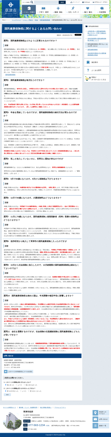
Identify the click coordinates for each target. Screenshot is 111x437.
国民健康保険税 (45, 20)
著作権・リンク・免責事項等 (28, 407)
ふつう (20, 385)
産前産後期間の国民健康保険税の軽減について (97, 39)
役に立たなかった (31, 385)
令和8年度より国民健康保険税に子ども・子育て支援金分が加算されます (97, 33)
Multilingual (85, 2)
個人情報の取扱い (46, 407)
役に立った (10, 385)
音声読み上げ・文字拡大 (99, 2)
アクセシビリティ (60, 407)
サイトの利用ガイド (9, 407)
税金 (36, 20)
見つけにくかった (35, 391)
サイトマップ (74, 2)
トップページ (16, 20)
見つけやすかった (12, 391)
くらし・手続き (28, 20)
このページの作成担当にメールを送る (20, 371)
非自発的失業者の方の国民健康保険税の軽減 (97, 54)
